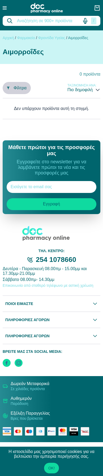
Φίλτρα (17, 88)
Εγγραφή (51, 204)
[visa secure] (75, 431)
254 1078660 (56, 260)
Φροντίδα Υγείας (51, 38)
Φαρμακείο (26, 38)
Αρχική (8, 38)
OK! (51, 468)
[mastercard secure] (64, 431)
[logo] (50, 8)
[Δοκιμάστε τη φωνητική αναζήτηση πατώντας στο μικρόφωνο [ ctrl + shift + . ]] (85, 21)
